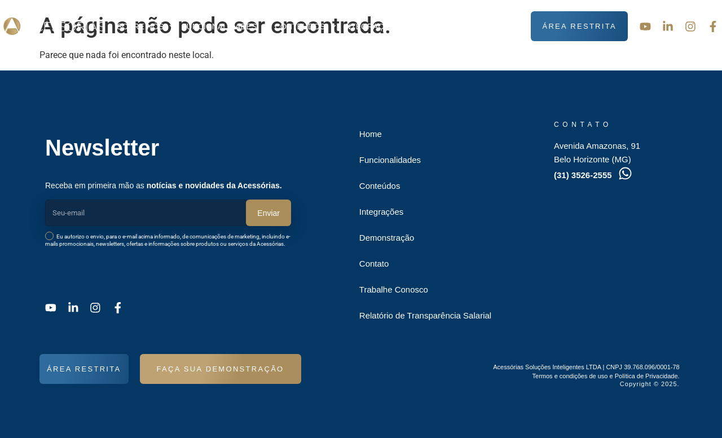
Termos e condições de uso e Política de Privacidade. (606, 376)
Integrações (371, 26)
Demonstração (441, 26)
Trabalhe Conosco (393, 289)
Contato (500, 26)
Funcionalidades (225, 26)
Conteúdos (305, 26)
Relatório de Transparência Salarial (425, 315)
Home (370, 134)
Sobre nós (146, 26)
